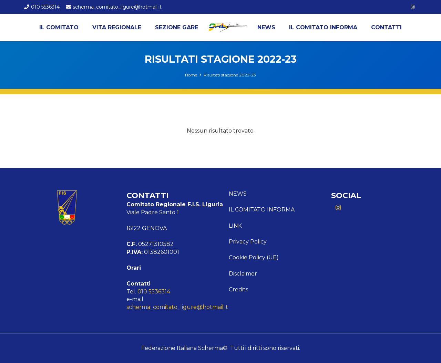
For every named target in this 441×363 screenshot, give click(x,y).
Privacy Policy (248, 241)
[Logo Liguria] (228, 27)
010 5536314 (153, 291)
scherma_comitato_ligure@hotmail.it (177, 307)
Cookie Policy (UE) (254, 257)
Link (235, 225)
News (238, 193)
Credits (238, 289)
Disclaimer (243, 273)
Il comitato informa (262, 209)
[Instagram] (413, 7)
